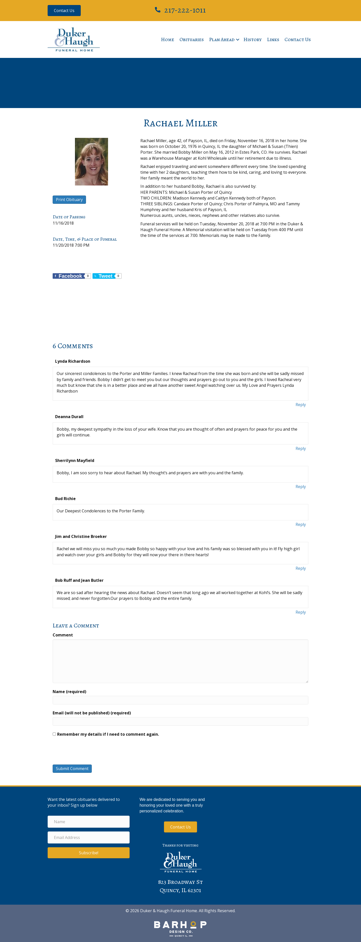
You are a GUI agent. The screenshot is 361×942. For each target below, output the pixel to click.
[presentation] (87, 752)
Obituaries (191, 39)
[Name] (89, 822)
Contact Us (298, 39)
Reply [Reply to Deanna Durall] (301, 448)
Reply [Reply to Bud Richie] (301, 524)
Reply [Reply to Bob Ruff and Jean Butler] (301, 612)
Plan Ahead (222, 39)
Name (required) (69, 691)
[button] (238, 39)
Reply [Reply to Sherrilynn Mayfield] (301, 486)
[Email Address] (89, 837)
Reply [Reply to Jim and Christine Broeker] (301, 568)
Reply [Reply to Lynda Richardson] (301, 404)
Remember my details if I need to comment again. (108, 734)
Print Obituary (69, 199)
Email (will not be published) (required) (92, 713)
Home (167, 39)
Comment (63, 635)
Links (273, 39)
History (252, 39)
